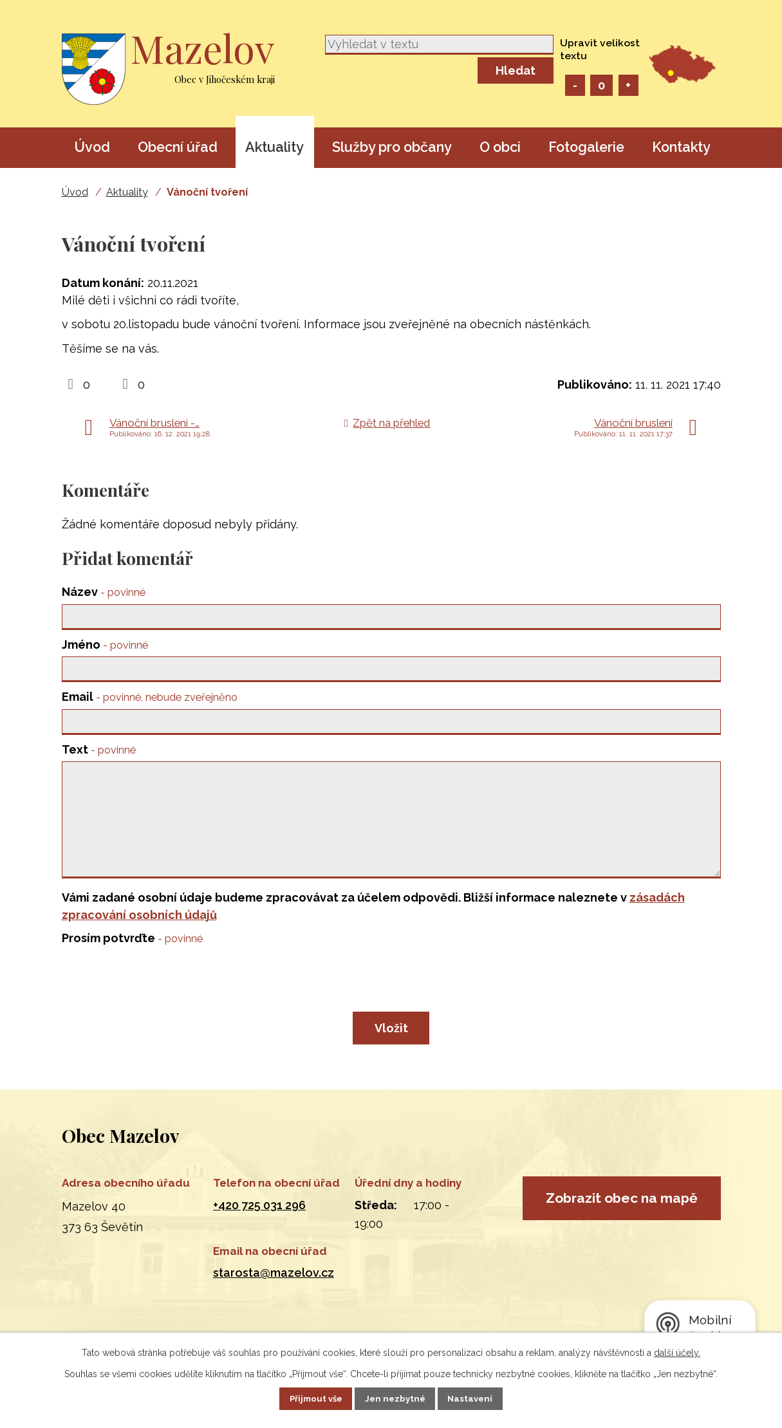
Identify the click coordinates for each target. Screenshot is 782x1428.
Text (99, 755)
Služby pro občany (392, 147)
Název (103, 591)
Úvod (92, 147)
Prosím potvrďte (132, 963)
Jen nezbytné (395, 1398)
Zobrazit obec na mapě (621, 1241)
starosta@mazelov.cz (273, 1298)
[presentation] (159, 1007)
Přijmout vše (305, 1398)
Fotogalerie (586, 147)
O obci (500, 147)
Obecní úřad (178, 147)
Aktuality (274, 147)
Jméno (105, 646)
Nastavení (481, 1398)
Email (149, 701)
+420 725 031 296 (259, 1230)
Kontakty (681, 147)
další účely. (677, 1351)
